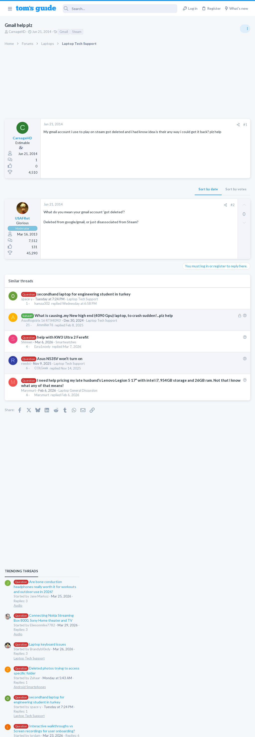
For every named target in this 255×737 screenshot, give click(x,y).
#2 (153, 205)
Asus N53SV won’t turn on (60, 364)
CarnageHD (17, 32)
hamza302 (42, 303)
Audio (188, 305)
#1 (165, 125)
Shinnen (27, 347)
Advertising (74, 730)
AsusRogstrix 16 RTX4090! (41, 326)
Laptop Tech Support (82, 299)
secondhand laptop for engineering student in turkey (84, 294)
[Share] (158, 124)
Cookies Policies (109, 730)
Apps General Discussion (202, 440)
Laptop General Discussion (78, 396)
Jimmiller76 (45, 330)
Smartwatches (66, 347)
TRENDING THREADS (192, 271)
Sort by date (128, 189)
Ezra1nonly (43, 352)
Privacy (140, 730)
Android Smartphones (200, 387)
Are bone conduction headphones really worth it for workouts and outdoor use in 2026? (215, 286)
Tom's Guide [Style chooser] (214, 709)
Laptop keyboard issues (210, 344)
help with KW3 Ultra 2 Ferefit (63, 342)
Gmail (64, 32)
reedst (26, 369)
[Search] (120, 8)
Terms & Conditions (174, 730)
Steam (77, 32)
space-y (27, 299)
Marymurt (28, 396)
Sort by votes (156, 189)
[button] (10, 8)
